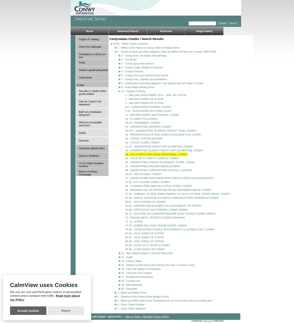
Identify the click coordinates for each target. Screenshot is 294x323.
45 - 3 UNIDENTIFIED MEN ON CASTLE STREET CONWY (158, 186)
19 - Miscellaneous (131, 284)
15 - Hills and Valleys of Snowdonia (141, 268)
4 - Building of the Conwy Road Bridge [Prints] (143, 296)
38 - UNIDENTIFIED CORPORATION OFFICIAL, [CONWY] (158, 170)
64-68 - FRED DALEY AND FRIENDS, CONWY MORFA (156, 209)
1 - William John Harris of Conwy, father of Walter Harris (148, 47)
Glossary (84, 140)
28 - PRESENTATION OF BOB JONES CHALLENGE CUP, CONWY (163, 134)
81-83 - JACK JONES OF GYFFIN (144, 233)
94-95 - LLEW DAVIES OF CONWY (145, 249)
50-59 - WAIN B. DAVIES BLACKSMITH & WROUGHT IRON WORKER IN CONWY (172, 197)
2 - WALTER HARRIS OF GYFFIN (144, 99)
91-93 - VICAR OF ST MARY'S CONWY (147, 245)
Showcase (166, 31)
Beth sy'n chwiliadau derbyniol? (90, 113)
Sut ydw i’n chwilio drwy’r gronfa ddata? (93, 92)
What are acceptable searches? (90, 124)
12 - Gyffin (127, 257)
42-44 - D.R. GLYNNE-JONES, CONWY (147, 182)
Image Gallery (204, 31)
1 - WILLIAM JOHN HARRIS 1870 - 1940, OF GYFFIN (155, 95)
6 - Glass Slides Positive (131, 304)
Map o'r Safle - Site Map (139, 316)
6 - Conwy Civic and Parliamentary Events (145, 75)
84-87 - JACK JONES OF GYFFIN (144, 237)
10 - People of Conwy (133, 91)
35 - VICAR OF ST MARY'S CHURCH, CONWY (152, 158)
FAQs (82, 62)
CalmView (207, 321)
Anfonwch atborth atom (92, 148)
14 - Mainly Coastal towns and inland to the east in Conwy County (158, 265)
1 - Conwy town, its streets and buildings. (144, 55)
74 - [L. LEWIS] (133, 221)
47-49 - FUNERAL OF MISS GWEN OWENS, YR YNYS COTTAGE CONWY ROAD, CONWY (177, 193)
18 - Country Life (130, 280)
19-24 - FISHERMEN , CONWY (143, 122)
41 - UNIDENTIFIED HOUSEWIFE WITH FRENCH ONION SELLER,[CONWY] (169, 178)
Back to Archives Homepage (88, 173)
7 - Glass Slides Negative (131, 308)
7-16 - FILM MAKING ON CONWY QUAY (148, 110)
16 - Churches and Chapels (136, 272)
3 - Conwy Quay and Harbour (137, 63)
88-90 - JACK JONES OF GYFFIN (144, 241)
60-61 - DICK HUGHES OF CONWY (145, 201)
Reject (66, 310)
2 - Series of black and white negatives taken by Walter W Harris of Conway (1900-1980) (166, 51)
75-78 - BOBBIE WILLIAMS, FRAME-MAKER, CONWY (156, 225)
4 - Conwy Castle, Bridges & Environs (142, 67)
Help (81, 85)
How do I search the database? (90, 103)
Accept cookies (28, 310)
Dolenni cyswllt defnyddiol (93, 70)
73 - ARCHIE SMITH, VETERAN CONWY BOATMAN (155, 217)
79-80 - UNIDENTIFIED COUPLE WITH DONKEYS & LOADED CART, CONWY (170, 229)
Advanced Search (127, 31)
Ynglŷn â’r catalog (89, 39)
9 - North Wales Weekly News (138, 87)
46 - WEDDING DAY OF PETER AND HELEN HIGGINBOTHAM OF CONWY (168, 189)
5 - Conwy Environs (132, 71)
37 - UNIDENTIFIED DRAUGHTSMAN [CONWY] (152, 166)
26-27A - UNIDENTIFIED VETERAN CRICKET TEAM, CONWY (160, 130)
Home (89, 31)
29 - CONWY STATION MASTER (143, 138)
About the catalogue (90, 46)
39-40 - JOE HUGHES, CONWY (143, 174)
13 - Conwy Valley (131, 261)
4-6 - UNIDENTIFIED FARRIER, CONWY (148, 106)
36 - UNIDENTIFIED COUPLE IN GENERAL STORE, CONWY (160, 162)
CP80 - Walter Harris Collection (130, 43)
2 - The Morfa (129, 59)
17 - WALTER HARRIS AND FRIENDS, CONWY (152, 114)
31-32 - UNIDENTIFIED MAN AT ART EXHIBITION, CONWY (159, 146)
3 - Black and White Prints (131, 292)
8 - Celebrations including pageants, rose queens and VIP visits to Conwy (162, 83)
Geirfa (82, 132)
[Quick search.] (202, 23)
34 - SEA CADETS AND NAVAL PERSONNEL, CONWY (156, 154)
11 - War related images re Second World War (147, 253)
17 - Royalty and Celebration (137, 276)
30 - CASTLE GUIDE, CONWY (142, 142)
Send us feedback (89, 155)
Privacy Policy (161, 316)
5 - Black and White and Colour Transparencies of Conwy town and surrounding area (164, 300)
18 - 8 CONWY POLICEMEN (141, 118)
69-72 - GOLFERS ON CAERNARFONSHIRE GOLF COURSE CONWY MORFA (170, 213)
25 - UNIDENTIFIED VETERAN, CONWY (148, 126)
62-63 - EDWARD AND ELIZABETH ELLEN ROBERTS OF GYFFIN (163, 205)
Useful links (85, 77)
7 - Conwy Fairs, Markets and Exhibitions (144, 79)
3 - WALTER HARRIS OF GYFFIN (144, 103)
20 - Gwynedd (129, 288)
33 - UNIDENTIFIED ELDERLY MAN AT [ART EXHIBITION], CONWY (164, 150)
